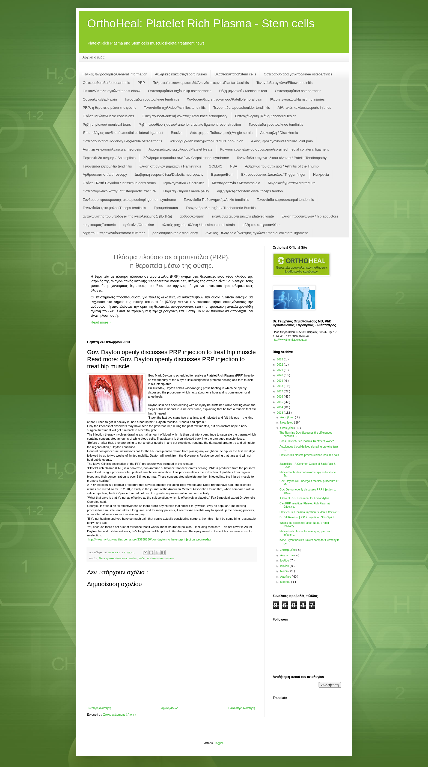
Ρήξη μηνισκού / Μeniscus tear (243, 91)
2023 (280, 359)
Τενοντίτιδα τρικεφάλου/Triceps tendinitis (114, 208)
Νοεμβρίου (287, 422)
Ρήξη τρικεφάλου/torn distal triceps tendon (250, 191)
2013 (280, 412)
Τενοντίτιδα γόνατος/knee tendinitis (151, 99)
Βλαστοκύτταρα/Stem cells (235, 74)
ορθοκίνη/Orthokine (138, 225)
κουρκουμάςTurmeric (99, 225)
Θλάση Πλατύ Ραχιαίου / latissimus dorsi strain (119, 183)
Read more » (101, 322)
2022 (280, 364)
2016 (280, 396)
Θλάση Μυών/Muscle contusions (108, 116)
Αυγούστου (287, 555)
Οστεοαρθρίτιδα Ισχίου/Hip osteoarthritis (179, 91)
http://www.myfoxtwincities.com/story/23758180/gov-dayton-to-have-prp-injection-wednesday (149, 539)
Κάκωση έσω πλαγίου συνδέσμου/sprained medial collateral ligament (274, 149)
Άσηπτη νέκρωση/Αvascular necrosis (112, 149)
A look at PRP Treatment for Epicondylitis (304, 498)
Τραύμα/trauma (166, 208)
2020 (280, 375)
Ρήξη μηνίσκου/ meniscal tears (107, 124)
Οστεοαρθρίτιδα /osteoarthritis (106, 83)
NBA (233, 166)
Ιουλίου (285, 560)
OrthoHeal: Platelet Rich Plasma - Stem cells (200, 23)
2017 (280, 391)
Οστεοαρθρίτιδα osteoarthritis (298, 91)
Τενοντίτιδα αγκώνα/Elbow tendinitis (285, 83)
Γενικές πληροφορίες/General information (114, 74)
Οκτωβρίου (287, 428)
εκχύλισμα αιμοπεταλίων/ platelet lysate (243, 216)
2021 (280, 370)
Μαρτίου (285, 581)
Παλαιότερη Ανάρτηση (241, 708)
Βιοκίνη (176, 133)
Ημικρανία (321, 174)
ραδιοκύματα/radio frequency (175, 233)
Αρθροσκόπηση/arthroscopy (105, 174)
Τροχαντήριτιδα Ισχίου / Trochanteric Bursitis (220, 208)
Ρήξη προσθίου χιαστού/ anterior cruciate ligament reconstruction (189, 124)
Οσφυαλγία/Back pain (100, 99)
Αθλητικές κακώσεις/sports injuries (304, 107)
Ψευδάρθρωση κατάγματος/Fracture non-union (206, 141)
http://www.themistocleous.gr (290, 339)
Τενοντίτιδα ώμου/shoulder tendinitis (241, 107)
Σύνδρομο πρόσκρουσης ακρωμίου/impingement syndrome (129, 200)
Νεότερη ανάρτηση (99, 708)
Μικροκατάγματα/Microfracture (292, 183)
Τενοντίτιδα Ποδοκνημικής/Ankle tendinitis (216, 200)
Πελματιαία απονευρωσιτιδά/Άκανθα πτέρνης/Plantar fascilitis (201, 83)
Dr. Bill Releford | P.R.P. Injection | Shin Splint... (308, 517)
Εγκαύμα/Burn (222, 174)
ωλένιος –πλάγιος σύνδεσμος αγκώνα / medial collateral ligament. (257, 233)
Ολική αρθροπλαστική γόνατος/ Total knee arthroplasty (184, 116)
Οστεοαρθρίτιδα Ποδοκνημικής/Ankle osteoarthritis (122, 141)
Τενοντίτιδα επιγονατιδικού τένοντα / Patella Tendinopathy (282, 158)
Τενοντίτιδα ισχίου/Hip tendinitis (107, 166)
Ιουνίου (285, 566)
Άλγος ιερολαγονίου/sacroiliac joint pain (282, 141)
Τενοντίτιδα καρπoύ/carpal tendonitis (285, 200)
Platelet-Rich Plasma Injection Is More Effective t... (310, 512)
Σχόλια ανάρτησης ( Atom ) (119, 714)
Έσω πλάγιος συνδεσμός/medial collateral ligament (123, 133)
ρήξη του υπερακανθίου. (261, 225)
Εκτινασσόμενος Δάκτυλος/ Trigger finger (273, 174)
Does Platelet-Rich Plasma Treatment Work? (307, 441)
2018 (280, 385)
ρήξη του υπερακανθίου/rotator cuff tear (114, 233)
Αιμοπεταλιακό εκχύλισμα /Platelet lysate (180, 149)
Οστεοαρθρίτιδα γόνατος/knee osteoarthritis (298, 74)
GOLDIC (215, 166)
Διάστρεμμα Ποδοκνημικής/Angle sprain (221, 133)
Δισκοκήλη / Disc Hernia (279, 133)
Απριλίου (286, 576)
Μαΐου (284, 571)
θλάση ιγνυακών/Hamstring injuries (297, 99)
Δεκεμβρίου (287, 417)
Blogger (218, 743)
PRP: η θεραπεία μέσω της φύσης (109, 107)
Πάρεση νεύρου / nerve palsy (186, 191)
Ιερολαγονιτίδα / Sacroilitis (184, 183)
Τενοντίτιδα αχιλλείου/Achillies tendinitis (175, 107)
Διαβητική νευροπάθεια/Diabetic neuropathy (169, 174)
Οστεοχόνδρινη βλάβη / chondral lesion (265, 116)
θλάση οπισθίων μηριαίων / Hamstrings (170, 166)
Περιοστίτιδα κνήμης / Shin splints (109, 158)
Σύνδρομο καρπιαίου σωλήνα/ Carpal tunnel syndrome (186, 158)
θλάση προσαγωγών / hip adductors (309, 216)
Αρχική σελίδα (93, 57)
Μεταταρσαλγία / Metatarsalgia (236, 183)
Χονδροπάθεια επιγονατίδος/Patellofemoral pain (224, 99)
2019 (280, 380)
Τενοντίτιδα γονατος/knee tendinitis (276, 124)
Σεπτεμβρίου (288, 549)
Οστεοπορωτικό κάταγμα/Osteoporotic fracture (119, 191)
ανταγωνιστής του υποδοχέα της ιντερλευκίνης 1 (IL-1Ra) (127, 216)
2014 (280, 407)
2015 (280, 402)
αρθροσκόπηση (192, 216)
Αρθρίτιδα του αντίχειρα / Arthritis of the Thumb (282, 166)
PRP (141, 83)
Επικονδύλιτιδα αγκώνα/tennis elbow (111, 91)
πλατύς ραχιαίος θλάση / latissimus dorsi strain (198, 225)
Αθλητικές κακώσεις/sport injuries (181, 74)
